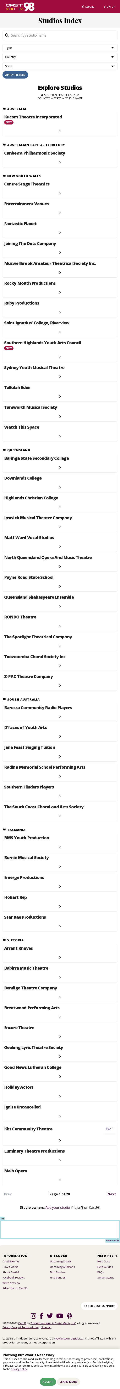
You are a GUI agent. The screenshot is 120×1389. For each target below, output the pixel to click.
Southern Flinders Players (29, 789)
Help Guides (105, 1269)
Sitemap (46, 1330)
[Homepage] (20, 8)
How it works (10, 1269)
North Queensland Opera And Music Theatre (48, 560)
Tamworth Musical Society (30, 410)
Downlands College (23, 480)
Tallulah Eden (17, 390)
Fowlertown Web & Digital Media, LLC (53, 1326)
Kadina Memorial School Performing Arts (44, 769)
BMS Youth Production (26, 840)
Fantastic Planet (20, 226)
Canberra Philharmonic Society (34, 155)
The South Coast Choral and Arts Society (44, 809)
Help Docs (103, 1264)
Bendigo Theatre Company (30, 990)
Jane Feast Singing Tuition (29, 749)
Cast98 (22, 1326)
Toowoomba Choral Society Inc (35, 659)
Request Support (99, 1308)
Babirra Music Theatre (26, 970)
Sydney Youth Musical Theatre (34, 370)
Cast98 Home (10, 1264)
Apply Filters (15, 77)
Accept (48, 1382)
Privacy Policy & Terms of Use (20, 1330)
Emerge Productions (24, 880)
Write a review (11, 1285)
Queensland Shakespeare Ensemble (39, 599)
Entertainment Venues (26, 206)
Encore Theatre (19, 1030)
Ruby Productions (21, 305)
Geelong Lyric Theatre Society (33, 1050)
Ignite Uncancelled (22, 1109)
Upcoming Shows (61, 1264)
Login (83, 8)
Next (112, 1197)
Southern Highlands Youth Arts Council (42, 345)
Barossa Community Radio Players (38, 710)
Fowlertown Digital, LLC (69, 1341)
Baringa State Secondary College (36, 460)
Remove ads (112, 1243)
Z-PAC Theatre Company (28, 679)
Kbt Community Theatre (28, 1131)
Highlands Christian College (31, 500)
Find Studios (57, 1275)
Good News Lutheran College (32, 1070)
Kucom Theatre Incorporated (33, 119)
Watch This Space (21, 429)
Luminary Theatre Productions (34, 1153)
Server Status (105, 1280)
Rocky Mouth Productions (30, 285)
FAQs (100, 1275)
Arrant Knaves (18, 951)
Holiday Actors (18, 1089)
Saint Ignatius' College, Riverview (37, 325)
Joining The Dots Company (30, 246)
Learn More (68, 1382)
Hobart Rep (15, 900)
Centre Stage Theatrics (26, 186)
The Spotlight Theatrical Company (38, 639)
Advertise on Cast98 (14, 1291)
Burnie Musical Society (26, 860)
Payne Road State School (29, 580)
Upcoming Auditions (62, 1269)
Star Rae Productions (25, 919)
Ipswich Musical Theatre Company (38, 520)
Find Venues (58, 1280)
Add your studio (57, 1210)
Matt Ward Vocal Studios (29, 540)
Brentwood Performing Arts (32, 1010)
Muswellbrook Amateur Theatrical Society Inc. (50, 266)
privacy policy (19, 1369)
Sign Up (108, 8)
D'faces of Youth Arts (25, 730)
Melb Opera (15, 1173)
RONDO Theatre (20, 619)
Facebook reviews (13, 1280)
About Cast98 (10, 1275)
